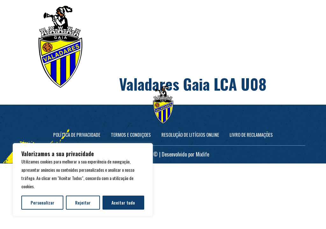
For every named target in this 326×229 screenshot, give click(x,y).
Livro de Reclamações (251, 134)
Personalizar (42, 202)
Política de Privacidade (76, 134)
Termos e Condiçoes (131, 134)
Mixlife (202, 154)
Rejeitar (83, 202)
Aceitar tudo (123, 202)
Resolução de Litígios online (190, 134)
